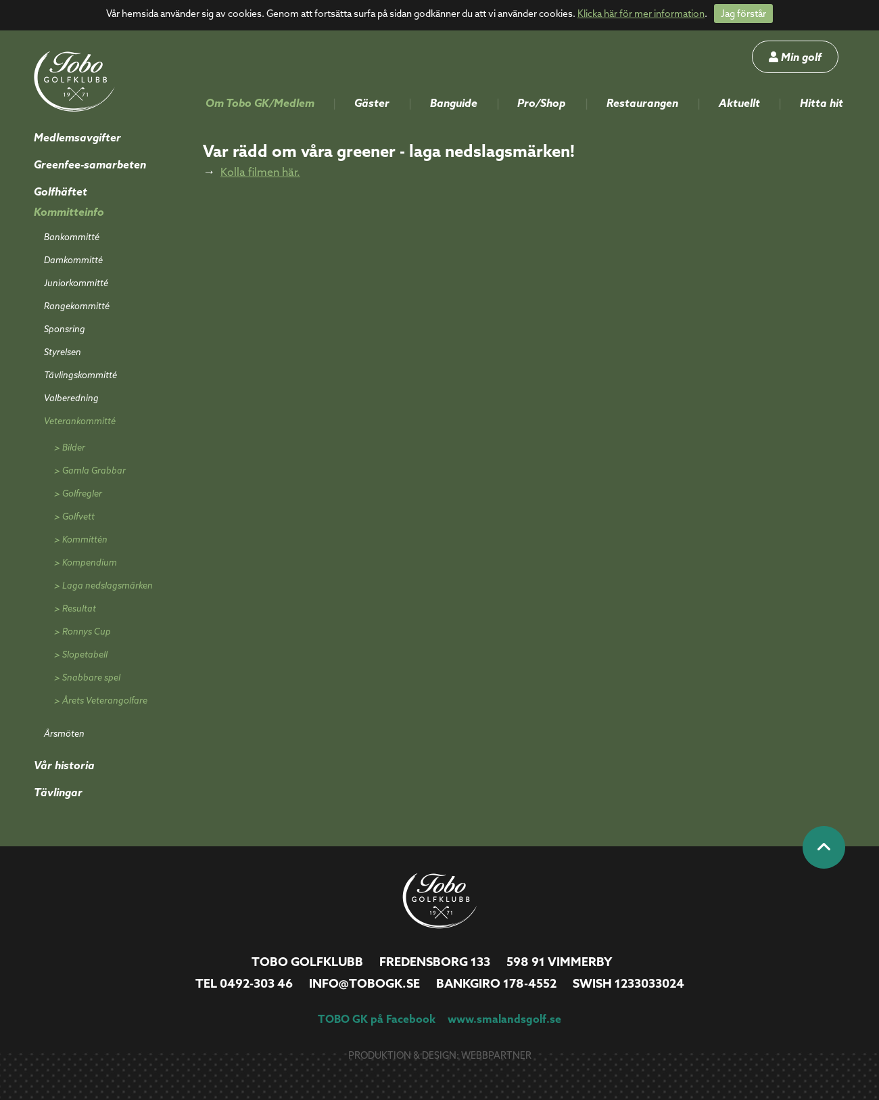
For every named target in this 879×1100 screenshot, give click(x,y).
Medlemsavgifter (77, 137)
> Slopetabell (81, 654)
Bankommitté (71, 236)
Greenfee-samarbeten (90, 164)
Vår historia (64, 765)
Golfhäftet (60, 191)
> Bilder (69, 447)
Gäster (371, 103)
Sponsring (64, 328)
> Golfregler (78, 493)
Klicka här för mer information (641, 13)
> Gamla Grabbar (90, 470)
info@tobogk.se (364, 983)
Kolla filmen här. (260, 172)
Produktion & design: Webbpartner (439, 1055)
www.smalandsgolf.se (504, 1019)
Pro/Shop (541, 103)
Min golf (795, 57)
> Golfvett (74, 516)
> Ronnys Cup (82, 631)
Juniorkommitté (76, 282)
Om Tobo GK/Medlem (260, 103)
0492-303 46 (256, 983)
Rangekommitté (77, 305)
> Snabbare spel (87, 677)
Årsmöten (64, 733)
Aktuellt (739, 103)
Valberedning (71, 397)
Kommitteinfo (69, 212)
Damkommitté (73, 259)
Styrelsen (62, 351)
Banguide (453, 103)
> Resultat (75, 608)
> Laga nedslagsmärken (103, 585)
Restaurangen (642, 103)
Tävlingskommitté (80, 374)
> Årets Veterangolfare (100, 700)
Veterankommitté (80, 420)
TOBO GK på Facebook (376, 1019)
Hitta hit (821, 103)
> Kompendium (85, 562)
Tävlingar (58, 792)
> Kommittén (81, 539)
